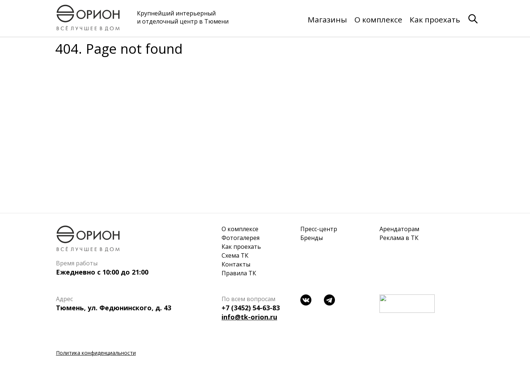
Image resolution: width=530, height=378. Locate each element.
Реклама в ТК (398, 238)
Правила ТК (239, 273)
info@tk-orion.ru (249, 316)
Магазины (327, 19)
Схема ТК (235, 255)
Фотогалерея (240, 238)
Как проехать (435, 19)
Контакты (236, 264)
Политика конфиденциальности (96, 352)
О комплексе (378, 19)
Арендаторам (399, 229)
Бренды (311, 238)
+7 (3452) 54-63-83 (251, 307)
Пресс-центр (318, 229)
